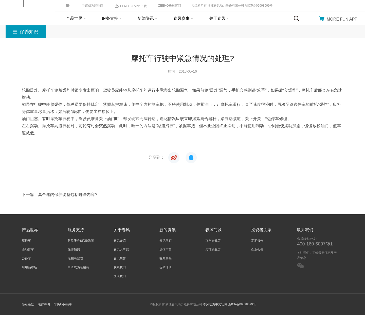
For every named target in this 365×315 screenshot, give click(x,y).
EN (68, 5)
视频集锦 (165, 258)
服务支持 (111, 18)
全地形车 (28, 249)
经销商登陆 (75, 258)
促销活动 (165, 267)
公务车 (26, 258)
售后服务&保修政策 (81, 240)
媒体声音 (165, 249)
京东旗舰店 (213, 240)
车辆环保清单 (63, 304)
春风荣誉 (120, 258)
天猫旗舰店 (213, 249)
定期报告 (257, 240)
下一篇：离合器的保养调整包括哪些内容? (59, 194)
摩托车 (26, 240)
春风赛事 (183, 18)
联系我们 (120, 267)
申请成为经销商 (92, 5)
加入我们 (120, 276)
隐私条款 (28, 304)
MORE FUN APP (338, 18)
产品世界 (75, 18)
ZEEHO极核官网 (169, 5)
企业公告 (257, 249)
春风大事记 (121, 249)
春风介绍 (120, 240)
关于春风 (218, 18)
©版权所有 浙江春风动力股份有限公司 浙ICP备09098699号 (232, 5)
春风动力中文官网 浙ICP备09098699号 (229, 304)
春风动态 (165, 240)
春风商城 (213, 230)
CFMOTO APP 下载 (131, 6)
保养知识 (74, 249)
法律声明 (44, 304)
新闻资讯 (147, 18)
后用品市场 (29, 267)
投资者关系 (261, 230)
